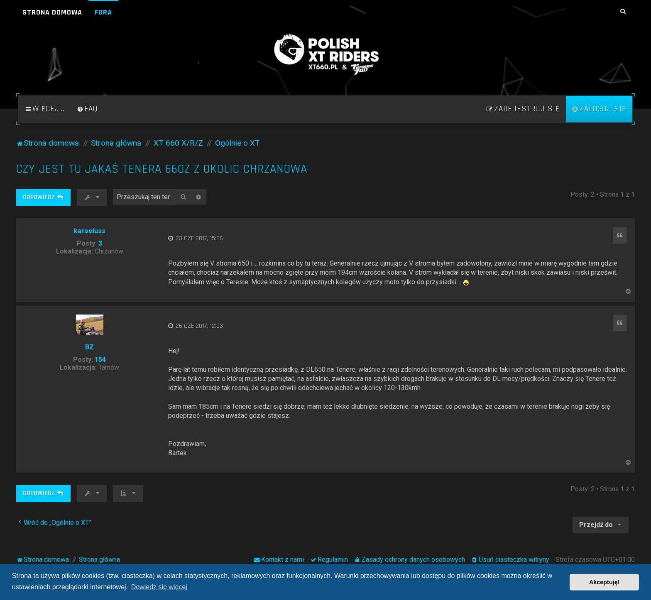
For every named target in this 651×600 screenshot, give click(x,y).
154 (100, 359)
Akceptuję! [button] (604, 582)
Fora (103, 12)
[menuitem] (87, 109)
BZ (89, 347)
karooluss (89, 231)
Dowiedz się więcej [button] (159, 586)
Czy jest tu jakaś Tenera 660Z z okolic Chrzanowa (161, 169)
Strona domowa (52, 12)
